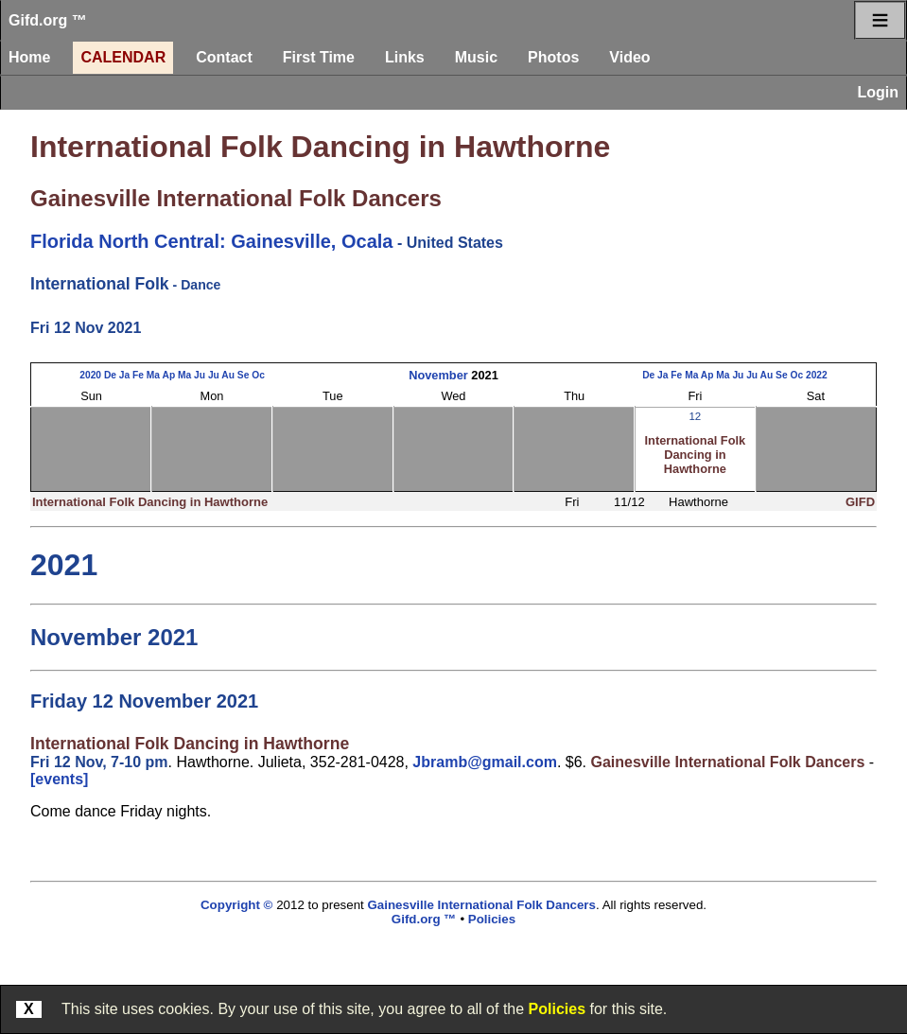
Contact (224, 57)
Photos (553, 57)
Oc (258, 375)
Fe (138, 375)
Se (243, 375)
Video (629, 57)
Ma (153, 375)
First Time (319, 57)
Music (476, 57)
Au (228, 375)
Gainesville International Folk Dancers (236, 198)
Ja (124, 375)
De (110, 375)
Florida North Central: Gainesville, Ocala (211, 241)
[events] (59, 779)
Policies (557, 1009)
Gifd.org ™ (48, 20)
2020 (90, 375)
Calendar (123, 57)
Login (877, 92)
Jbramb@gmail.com (484, 762)
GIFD (860, 502)
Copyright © (236, 905)
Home (29, 57)
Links (405, 57)
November (438, 375)
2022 (817, 375)
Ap (169, 375)
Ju (199, 375)
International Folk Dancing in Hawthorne (320, 147)
